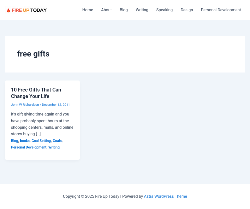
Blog (124, 10)
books (25, 141)
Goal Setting (41, 141)
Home (87, 10)
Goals (57, 141)
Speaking (164, 10)
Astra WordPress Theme (165, 196)
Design (187, 10)
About (106, 10)
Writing (142, 10)
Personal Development (221, 10)
